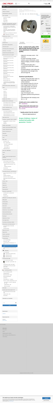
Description (22, 42)
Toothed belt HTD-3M (7, 255)
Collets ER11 (5, 92)
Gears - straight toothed (6, 142)
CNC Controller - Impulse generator (8, 44)
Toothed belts (5, 250)
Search (4, 6)
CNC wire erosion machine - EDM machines (9, 85)
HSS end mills (5, 295)
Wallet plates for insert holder (8, 34)
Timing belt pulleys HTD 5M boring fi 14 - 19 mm (9, 243)
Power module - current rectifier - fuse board (9, 262)
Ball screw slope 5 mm (6, 78)
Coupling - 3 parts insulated (6, 125)
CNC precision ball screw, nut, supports (8, 54)
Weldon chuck (5, 21)
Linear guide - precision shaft (7, 159)
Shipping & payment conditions (7, 333)
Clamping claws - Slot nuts (6, 36)
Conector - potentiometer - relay (7, 107)
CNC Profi (38, 15)
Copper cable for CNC (6, 117)
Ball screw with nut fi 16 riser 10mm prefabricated (8, 58)
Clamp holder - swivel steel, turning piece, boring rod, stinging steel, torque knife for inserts (9, 30)
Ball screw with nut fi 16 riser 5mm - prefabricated (8, 61)
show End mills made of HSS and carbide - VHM (9, 292)
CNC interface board (5, 46)
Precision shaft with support (7, 169)
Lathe (3, 154)
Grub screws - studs (6, 241)
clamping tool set (5, 42)
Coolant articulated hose (6, 109)
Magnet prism (5, 185)
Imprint (4, 331)
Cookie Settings (5, 336)
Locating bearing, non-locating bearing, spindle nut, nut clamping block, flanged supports (9, 82)
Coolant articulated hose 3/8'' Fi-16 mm (8, 112)
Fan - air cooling (5, 135)
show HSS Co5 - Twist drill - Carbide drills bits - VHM (10, 283)
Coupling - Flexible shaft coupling (7, 129)
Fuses (3, 137)
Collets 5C (4, 91)
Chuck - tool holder (5, 15)
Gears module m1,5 (7, 147)
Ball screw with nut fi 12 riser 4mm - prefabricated (8, 77)
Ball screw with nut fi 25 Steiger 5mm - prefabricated (8, 71)
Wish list (49, 0)
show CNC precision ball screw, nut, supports (9, 56)
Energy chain (4, 133)
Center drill (4, 123)
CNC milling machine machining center (8, 48)
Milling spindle (5, 199)
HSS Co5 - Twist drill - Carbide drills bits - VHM (10, 280)
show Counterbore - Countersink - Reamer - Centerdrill (9, 121)
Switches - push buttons (6, 234)
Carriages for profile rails (7, 166)
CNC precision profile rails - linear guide (9, 162)
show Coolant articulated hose (7, 111)
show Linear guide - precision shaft (8, 161)
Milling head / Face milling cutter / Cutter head (9, 197)
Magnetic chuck (5, 187)
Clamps (4, 39)
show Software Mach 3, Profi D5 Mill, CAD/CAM (8, 226)
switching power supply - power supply (8, 264)
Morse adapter (5, 20)
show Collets (5, 89)
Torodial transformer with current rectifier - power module (9, 266)
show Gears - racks (6, 141)
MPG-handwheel (5, 203)
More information (46, 400)
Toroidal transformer (6, 268)
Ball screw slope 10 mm (6, 80)
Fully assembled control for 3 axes (8, 104)
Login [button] (44, 0)
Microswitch (5, 194)
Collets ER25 (5, 95)
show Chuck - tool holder (6, 17)
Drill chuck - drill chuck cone (7, 131)
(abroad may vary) (48, 25)
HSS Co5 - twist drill (7, 286)
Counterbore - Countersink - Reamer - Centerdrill (9, 119)
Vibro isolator (4, 287)
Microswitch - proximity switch (7, 191)
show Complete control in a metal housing (9, 102)
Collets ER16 (5, 94)
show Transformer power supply (8, 260)
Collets (4, 87)
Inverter (4, 152)
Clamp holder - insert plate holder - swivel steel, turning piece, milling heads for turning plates (9, 24)
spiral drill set (5, 277)
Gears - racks (4, 139)
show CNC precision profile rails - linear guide (9, 164)
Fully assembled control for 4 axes (8, 105)
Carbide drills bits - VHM (7, 284)
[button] (41, 1)
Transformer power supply (6, 258)
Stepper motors (5, 232)
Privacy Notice (5, 329)
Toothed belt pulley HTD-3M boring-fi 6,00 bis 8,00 (9, 248)
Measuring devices (5, 189)
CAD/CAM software (6, 228)
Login (10, 305)
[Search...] (16, 4)
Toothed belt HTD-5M (7, 256)
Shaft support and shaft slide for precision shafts (9, 179)
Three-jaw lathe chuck (6, 236)
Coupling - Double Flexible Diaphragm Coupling (9, 127)
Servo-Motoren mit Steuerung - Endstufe (8, 222)
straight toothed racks (6, 148)
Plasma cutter (5, 205)
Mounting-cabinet (5, 201)
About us (8, 6)
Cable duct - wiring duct (6, 11)
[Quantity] (45, 33)
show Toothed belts (6, 252)
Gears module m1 (6, 145)
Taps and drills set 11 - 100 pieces (8, 279)
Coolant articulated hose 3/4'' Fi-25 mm (8, 115)
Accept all (46, 398)
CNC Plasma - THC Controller (7, 50)
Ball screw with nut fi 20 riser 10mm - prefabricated (8, 66)
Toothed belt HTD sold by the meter (9, 253)
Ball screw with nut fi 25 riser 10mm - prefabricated (8, 68)
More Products (5, 320)
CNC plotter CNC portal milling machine (8, 52)
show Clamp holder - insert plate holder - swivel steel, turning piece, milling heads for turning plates (9, 27)
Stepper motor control (6, 230)
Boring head (4, 9)
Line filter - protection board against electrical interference (9, 157)
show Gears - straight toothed (8, 144)
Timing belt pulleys (5, 238)
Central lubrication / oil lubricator (7, 13)
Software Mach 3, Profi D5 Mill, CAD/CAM (9, 224)
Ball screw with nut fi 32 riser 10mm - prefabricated (8, 73)
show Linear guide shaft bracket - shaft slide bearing (9, 173)
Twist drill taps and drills (7, 270)
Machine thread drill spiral (7, 276)
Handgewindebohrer (6, 273)
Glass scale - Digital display (7, 150)
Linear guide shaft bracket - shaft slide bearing (9, 171)
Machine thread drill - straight (7, 274)
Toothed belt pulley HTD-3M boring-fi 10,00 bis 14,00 (10, 246)
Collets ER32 (5, 97)
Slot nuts (4, 40)
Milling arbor (5, 18)
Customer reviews (29, 42)
